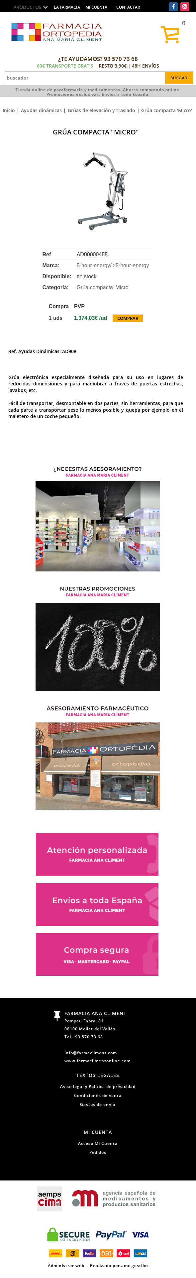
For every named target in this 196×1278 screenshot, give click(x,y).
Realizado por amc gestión (119, 1265)
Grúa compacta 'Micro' (166, 110)
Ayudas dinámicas (41, 110)
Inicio (9, 110)
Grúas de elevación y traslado (101, 110)
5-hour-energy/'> (113, 265)
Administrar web (66, 1265)
